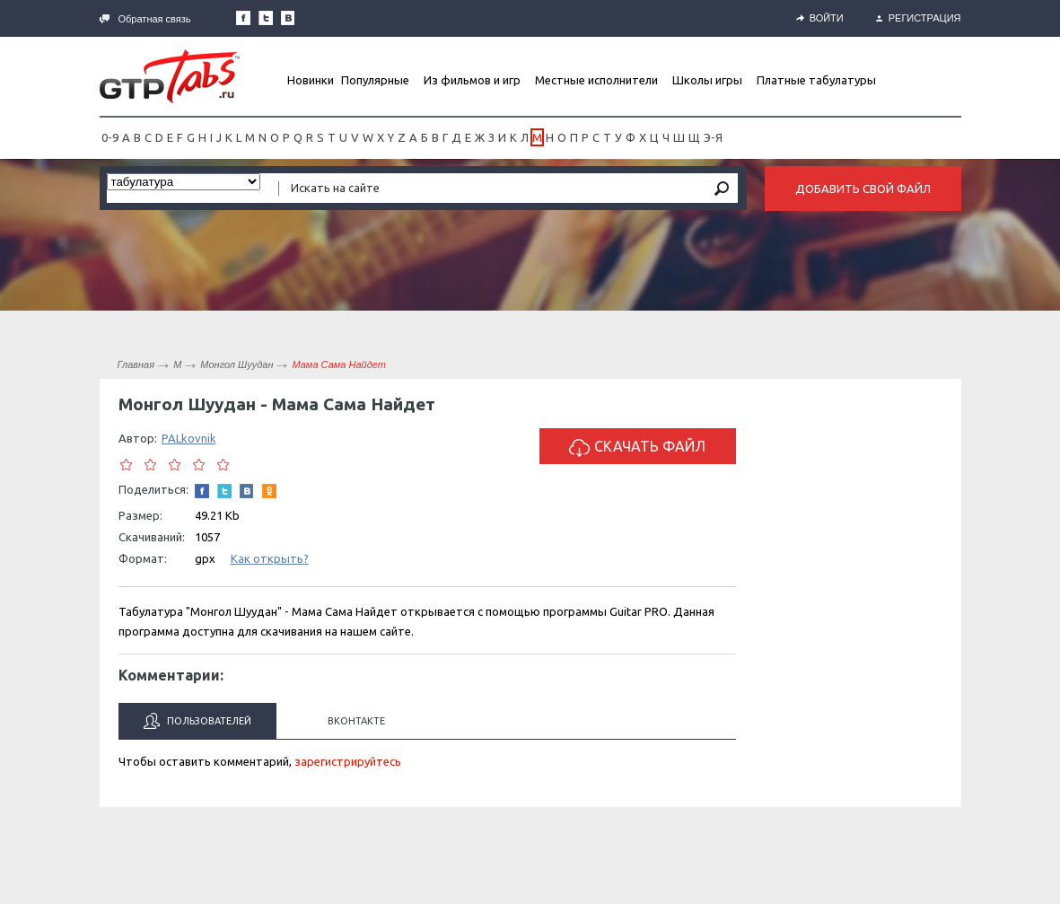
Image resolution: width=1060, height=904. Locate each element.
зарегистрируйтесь (347, 761)
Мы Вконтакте (288, 18)
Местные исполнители (596, 80)
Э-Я (713, 137)
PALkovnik (189, 438)
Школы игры (707, 80)
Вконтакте (356, 720)
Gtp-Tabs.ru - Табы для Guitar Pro (170, 76)
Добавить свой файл (863, 188)
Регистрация (918, 18)
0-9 (109, 137)
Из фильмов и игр (472, 80)
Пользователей (197, 721)
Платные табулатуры (816, 80)
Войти (820, 18)
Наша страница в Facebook (243, 18)
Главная (136, 364)
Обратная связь (145, 18)
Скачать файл (637, 447)
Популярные (375, 80)
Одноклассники (269, 491)
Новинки (310, 80)
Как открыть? (270, 558)
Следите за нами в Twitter (265, 18)
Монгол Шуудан (236, 364)
